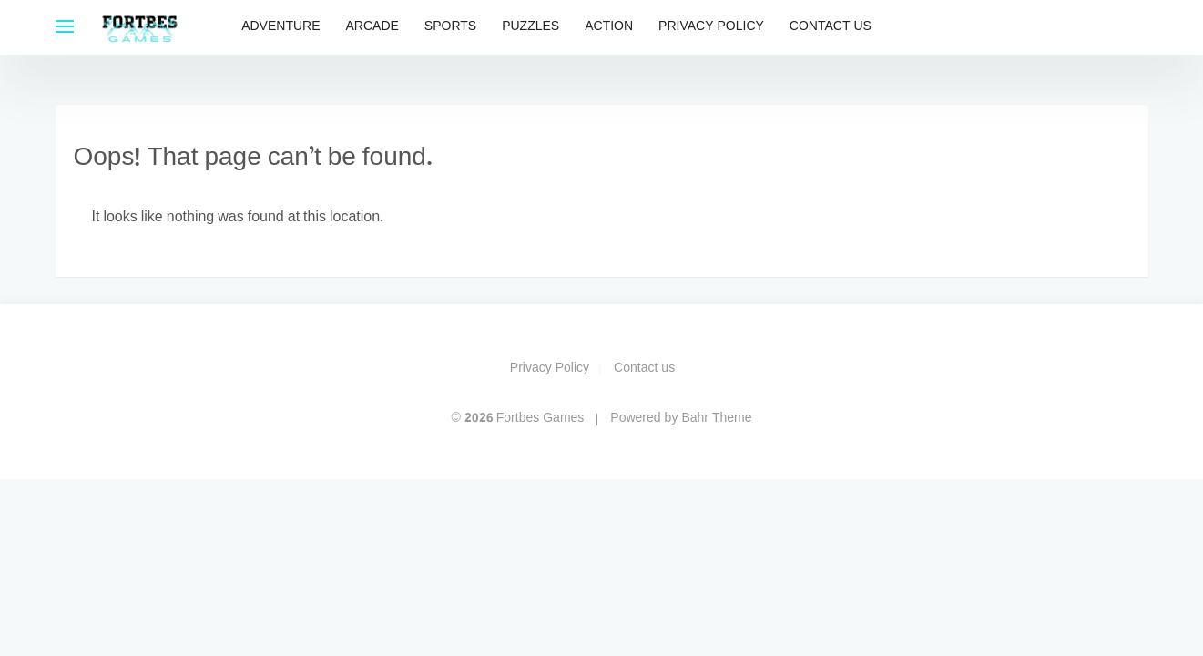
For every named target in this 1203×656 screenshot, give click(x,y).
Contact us (831, 26)
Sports (450, 26)
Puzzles (530, 26)
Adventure (280, 26)
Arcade (372, 26)
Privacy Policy (711, 26)
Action (609, 26)
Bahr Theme (716, 418)
